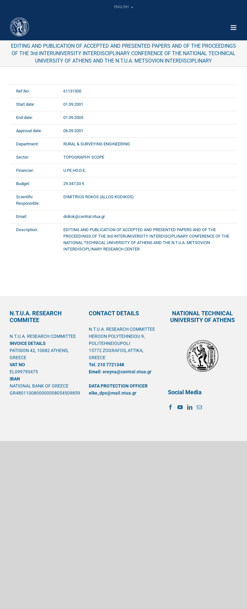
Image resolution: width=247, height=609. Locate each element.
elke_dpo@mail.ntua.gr (112, 393)
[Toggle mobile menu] (234, 27)
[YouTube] (180, 407)
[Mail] (199, 407)
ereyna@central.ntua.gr (127, 371)
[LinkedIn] (189, 407)
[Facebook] (170, 407)
